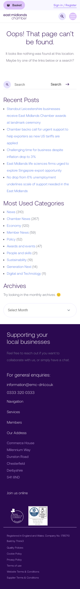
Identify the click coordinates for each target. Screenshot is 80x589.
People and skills (19, 253)
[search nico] (24, 85)
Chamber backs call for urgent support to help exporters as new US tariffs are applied (37, 136)
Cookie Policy (14, 553)
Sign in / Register (65, 5)
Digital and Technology (24, 273)
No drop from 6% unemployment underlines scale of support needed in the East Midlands (38, 184)
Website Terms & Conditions (23, 571)
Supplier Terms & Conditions (23, 577)
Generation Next (19, 266)
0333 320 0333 (21, 392)
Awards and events (21, 246)
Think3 (20, 540)
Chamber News (18, 219)
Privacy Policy (14, 559)
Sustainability (17, 260)
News (11, 212)
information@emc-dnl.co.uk (30, 384)
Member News (18, 232)
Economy (14, 225)
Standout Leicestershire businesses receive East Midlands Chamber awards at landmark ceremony (36, 115)
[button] (15, 16)
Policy (11, 239)
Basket (14, 5)
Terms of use (14, 565)
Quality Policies (15, 547)
